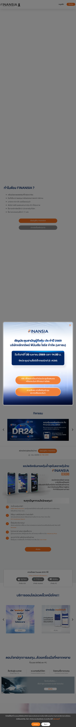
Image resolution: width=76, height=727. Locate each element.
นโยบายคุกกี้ (56, 719)
